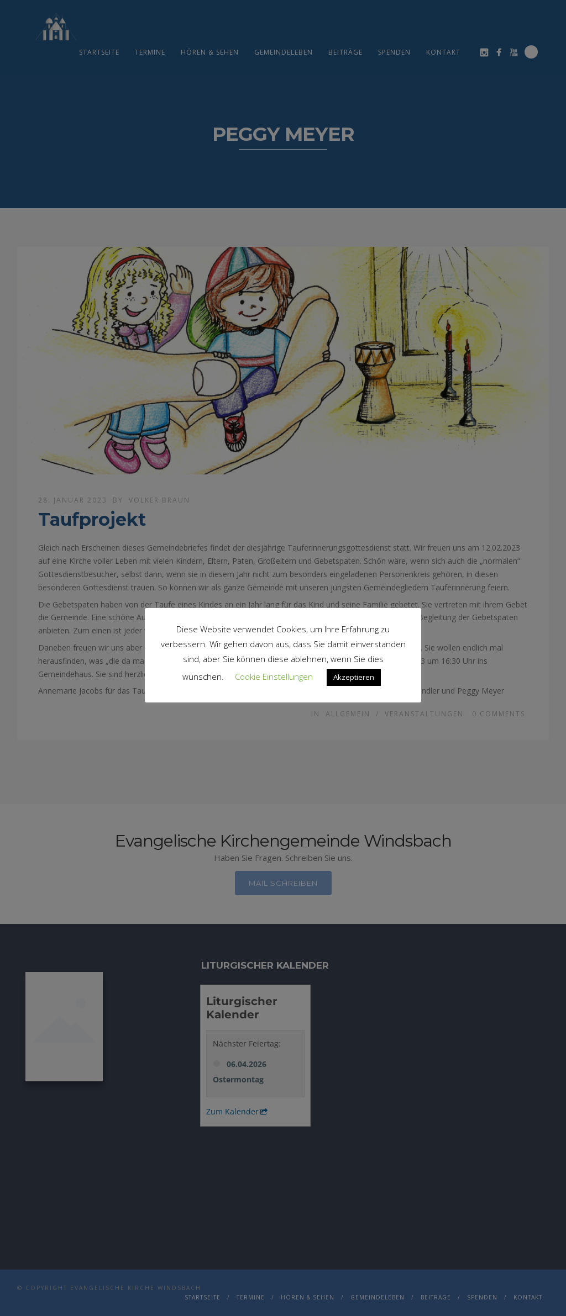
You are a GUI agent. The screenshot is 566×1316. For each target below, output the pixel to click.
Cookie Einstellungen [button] (274, 676)
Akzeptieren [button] (353, 677)
